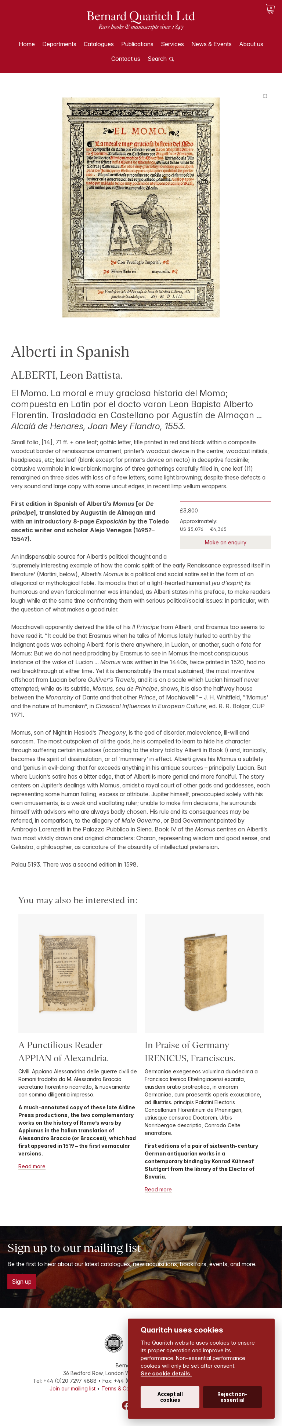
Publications (137, 44)
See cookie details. (166, 1373)
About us (251, 44)
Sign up (22, 1281)
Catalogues (99, 44)
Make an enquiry (225, 542)
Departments (59, 44)
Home (27, 44)
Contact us (125, 58)
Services (172, 44)
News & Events (211, 44)
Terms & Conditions (124, 1388)
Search (157, 58)
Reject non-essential (232, 1397)
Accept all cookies (170, 1397)
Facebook (126, 1405)
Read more (32, 1166)
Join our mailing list (72, 1388)
